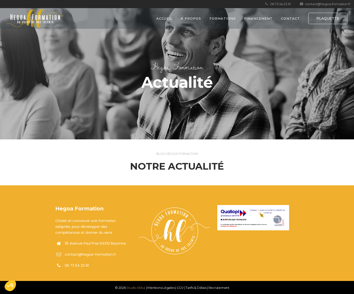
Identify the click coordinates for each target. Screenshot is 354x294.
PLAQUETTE (327, 18)
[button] (10, 286)
